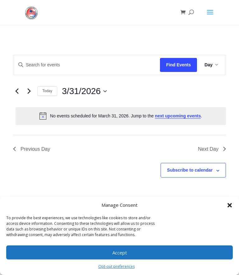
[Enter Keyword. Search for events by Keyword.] (86, 65)
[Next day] (29, 91)
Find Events (178, 64)
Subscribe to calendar (190, 170)
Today (47, 91)
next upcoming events (178, 115)
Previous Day (31, 149)
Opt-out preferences (116, 266)
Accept (119, 252)
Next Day (212, 149)
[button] (230, 205)
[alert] (121, 116)
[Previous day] (17, 91)
